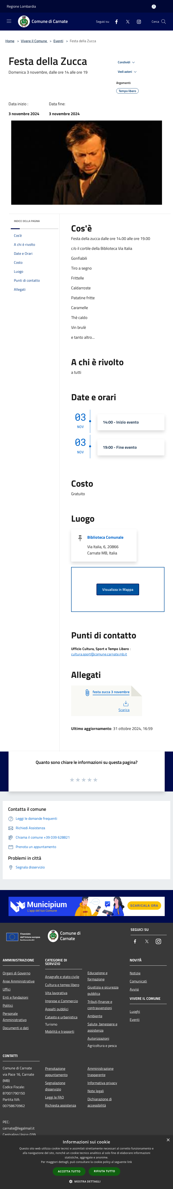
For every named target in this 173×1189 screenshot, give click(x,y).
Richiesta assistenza (60, 1105)
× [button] (168, 1140)
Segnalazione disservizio (55, 1086)
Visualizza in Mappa (117, 589)
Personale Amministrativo (14, 1016)
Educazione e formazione (97, 976)
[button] (86, 1181)
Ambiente (95, 1016)
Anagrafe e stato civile (62, 976)
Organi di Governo (16, 973)
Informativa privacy (102, 1083)
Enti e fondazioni (15, 997)
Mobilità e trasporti (59, 1031)
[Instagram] (137, 21)
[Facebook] (114, 21)
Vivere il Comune (34, 41)
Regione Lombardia (21, 6)
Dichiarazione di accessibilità (100, 1102)
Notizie (135, 973)
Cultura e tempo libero (62, 984)
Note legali (96, 1091)
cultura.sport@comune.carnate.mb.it (99, 654)
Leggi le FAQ (54, 1097)
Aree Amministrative (19, 981)
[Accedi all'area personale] (154, 6)
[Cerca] (163, 21)
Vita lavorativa (56, 993)
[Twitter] (125, 21)
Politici (8, 1005)
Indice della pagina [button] (27, 221)
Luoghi (135, 1011)
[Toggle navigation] (9, 21)
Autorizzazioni (98, 1038)
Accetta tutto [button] (69, 1171)
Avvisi (134, 989)
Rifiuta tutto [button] (104, 1171)
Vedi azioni (128, 72)
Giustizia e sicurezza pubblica (103, 990)
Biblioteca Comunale (105, 537)
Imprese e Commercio (61, 1001)
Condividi (127, 62)
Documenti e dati (16, 1028)
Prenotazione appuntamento (56, 1071)
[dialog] (86, 1162)
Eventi (58, 41)
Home (9, 41)
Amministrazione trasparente (101, 1071)
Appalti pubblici (56, 1009)
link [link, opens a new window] (129, 1162)
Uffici (7, 989)
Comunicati (138, 981)
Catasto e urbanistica (61, 1017)
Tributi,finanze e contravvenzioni (100, 1005)
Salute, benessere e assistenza (102, 1027)
